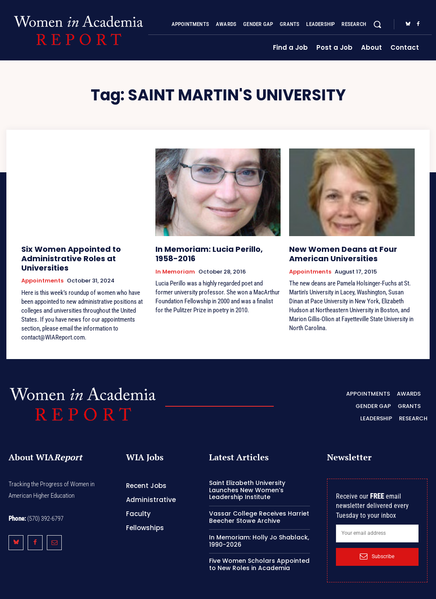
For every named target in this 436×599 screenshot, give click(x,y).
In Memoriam (175, 268)
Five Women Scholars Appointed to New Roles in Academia (259, 551)
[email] (377, 519)
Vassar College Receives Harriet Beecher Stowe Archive (259, 503)
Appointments (42, 268)
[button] (377, 24)
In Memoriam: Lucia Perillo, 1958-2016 (211, 252)
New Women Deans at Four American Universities (335, 252)
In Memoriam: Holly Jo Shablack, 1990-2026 (259, 527)
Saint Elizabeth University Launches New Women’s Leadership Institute (247, 476)
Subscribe (377, 542)
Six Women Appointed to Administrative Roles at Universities (82, 252)
